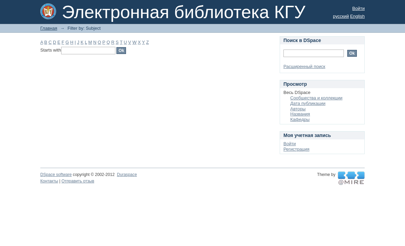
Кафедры (300, 119)
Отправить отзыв (77, 181)
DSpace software (56, 174)
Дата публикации (307, 103)
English (357, 16)
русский (341, 16)
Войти (358, 8)
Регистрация (296, 149)
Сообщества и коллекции (316, 97)
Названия (300, 114)
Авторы (298, 108)
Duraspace (127, 174)
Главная (48, 28)
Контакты (49, 181)
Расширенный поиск (304, 66)
